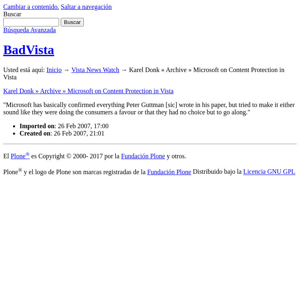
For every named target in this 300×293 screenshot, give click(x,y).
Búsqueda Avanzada (29, 29)
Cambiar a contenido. (31, 6)
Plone (20, 156)
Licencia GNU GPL (269, 171)
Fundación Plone (143, 156)
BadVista (28, 49)
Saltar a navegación (86, 6)
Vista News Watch (95, 69)
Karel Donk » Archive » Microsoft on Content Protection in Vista (88, 90)
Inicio (53, 69)
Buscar (12, 14)
